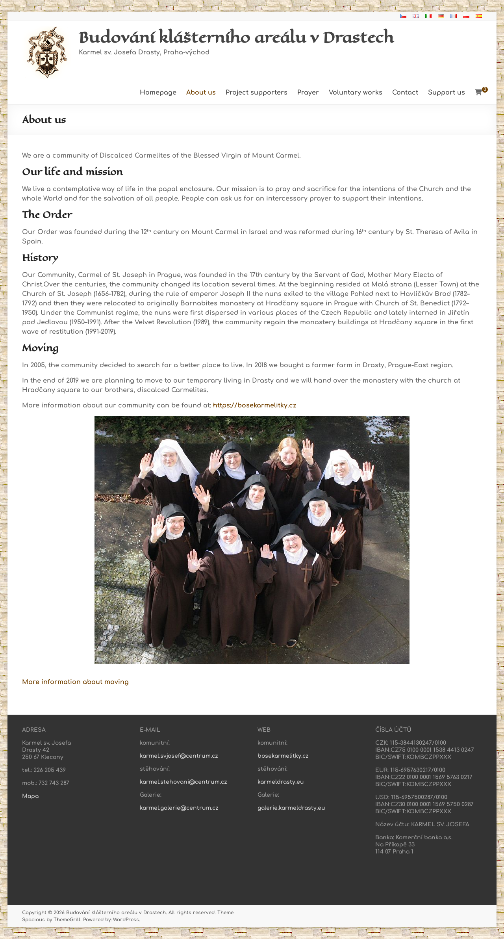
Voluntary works (355, 92)
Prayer (308, 92)
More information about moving (75, 682)
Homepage (158, 92)
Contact (405, 92)
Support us (446, 92)
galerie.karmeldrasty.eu (291, 808)
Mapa (30, 796)
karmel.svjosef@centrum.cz (179, 756)
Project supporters (256, 92)
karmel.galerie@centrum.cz (179, 808)
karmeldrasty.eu (281, 782)
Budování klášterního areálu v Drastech (236, 37)
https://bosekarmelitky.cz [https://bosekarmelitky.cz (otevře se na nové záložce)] (254, 405)
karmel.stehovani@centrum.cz (183, 782)
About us (201, 92)
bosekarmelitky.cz (283, 756)
